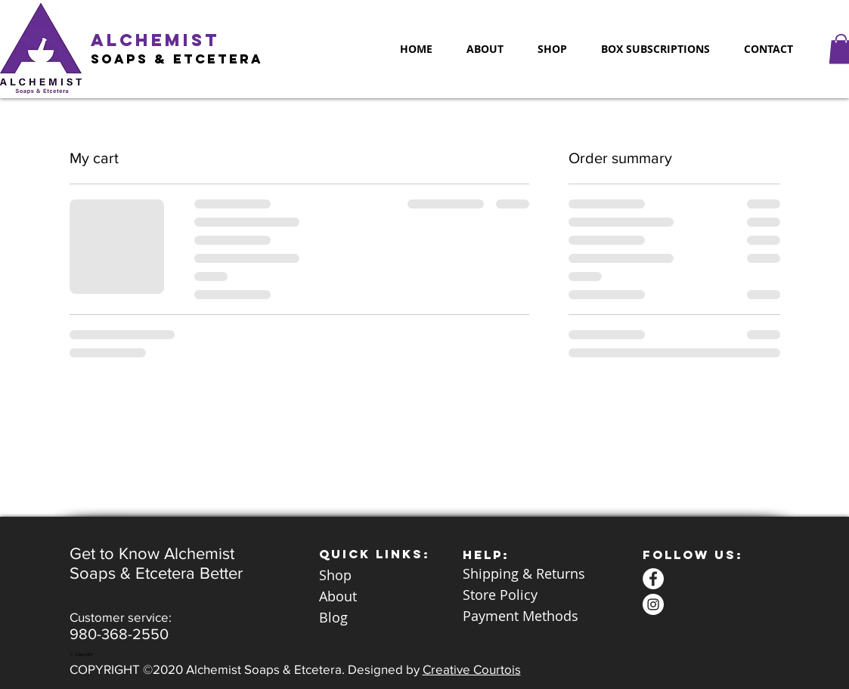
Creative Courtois (472, 669)
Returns (560, 573)
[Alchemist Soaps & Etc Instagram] (653, 604)
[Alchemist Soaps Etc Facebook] (653, 578)
